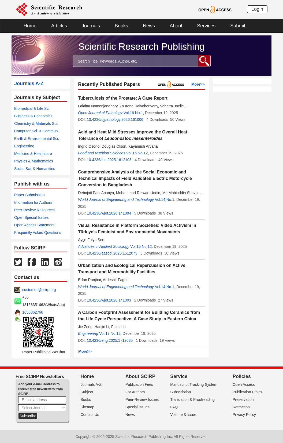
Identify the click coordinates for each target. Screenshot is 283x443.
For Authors (135, 392)
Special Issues (137, 407)
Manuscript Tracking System (193, 384)
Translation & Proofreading (192, 399)
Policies (242, 376)
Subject (87, 392)
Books (121, 25)
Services (206, 25)
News (149, 25)
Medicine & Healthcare (33, 153)
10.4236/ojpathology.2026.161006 (115, 119)
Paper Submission (29, 195)
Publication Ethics (247, 392)
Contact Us (90, 414)
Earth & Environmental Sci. (36, 138)
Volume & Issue (183, 414)
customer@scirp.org (39, 290)
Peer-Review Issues (142, 399)
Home (30, 25)
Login (257, 9)
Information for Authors (33, 202)
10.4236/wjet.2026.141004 (109, 213)
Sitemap (87, 407)
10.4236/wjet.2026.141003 (109, 300)
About (176, 25)
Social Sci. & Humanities (34, 168)
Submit (237, 25)
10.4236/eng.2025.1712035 (110, 340)
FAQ (174, 407)
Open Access (244, 384)
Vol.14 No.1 (164, 199)
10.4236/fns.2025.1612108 (109, 160)
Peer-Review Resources (34, 210)
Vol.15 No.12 (141, 246)
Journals (91, 25)
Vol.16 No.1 (133, 113)
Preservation (243, 399)
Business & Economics (33, 116)
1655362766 (32, 312)
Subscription (180, 392)
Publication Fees (139, 384)
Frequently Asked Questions (37, 232)
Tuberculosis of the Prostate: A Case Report (122, 98)
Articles (59, 25)
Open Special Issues (31, 217)
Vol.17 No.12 (110, 333)
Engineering (24, 146)
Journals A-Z (91, 384)
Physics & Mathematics (33, 161)
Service (178, 376)
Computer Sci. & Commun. (36, 131)
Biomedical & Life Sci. (32, 108)
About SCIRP (140, 376)
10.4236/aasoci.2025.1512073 (112, 253)
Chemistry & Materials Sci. (36, 123)
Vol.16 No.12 (137, 153)
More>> (198, 84)
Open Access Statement (34, 225)
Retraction (241, 407)
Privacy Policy (244, 414)
